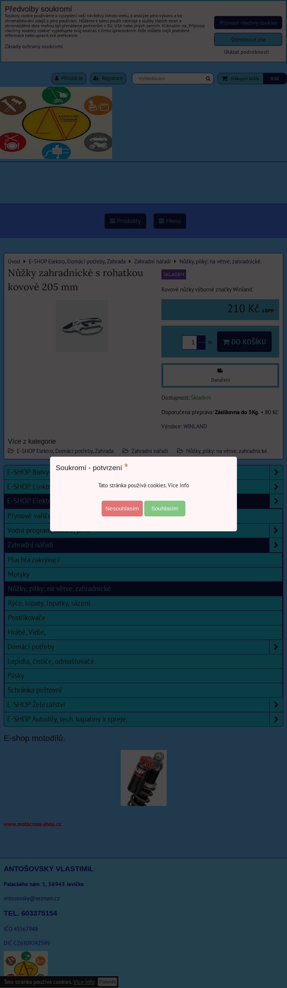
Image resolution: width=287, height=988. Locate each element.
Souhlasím (165, 508)
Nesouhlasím (122, 508)
